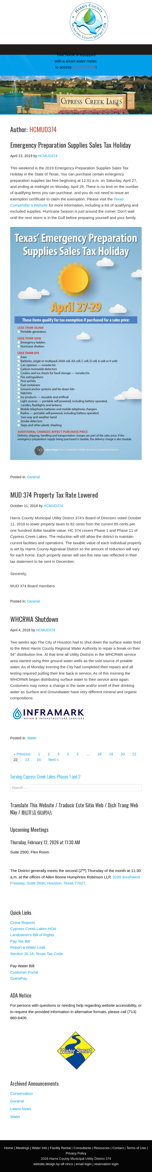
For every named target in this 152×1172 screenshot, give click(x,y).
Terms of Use (136, 1148)
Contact (118, 1148)
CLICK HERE (84, 67)
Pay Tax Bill (20, 941)
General (33, 477)
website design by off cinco (53, 1164)
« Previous (22, 754)
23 (27, 760)
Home (8, 1148)
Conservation (21, 1093)
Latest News (20, 1109)
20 (123, 754)
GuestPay (18, 978)
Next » (53, 760)
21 (134, 754)
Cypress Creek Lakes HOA (33, 928)
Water (32, 738)
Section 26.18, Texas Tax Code (36, 953)
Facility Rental (60, 1148)
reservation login (106, 1164)
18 (99, 754)
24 (39, 760)
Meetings (22, 1148)
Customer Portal (24, 972)
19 (111, 754)
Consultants (82, 1148)
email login (83, 1164)
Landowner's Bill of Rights (32, 935)
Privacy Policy (76, 1153)
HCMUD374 (43, 129)
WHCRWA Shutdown (34, 619)
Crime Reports (22, 922)
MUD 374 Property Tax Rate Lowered (54, 495)
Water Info (39, 1148)
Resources (102, 1148)
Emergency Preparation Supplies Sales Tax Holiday (70, 145)
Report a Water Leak (27, 947)
